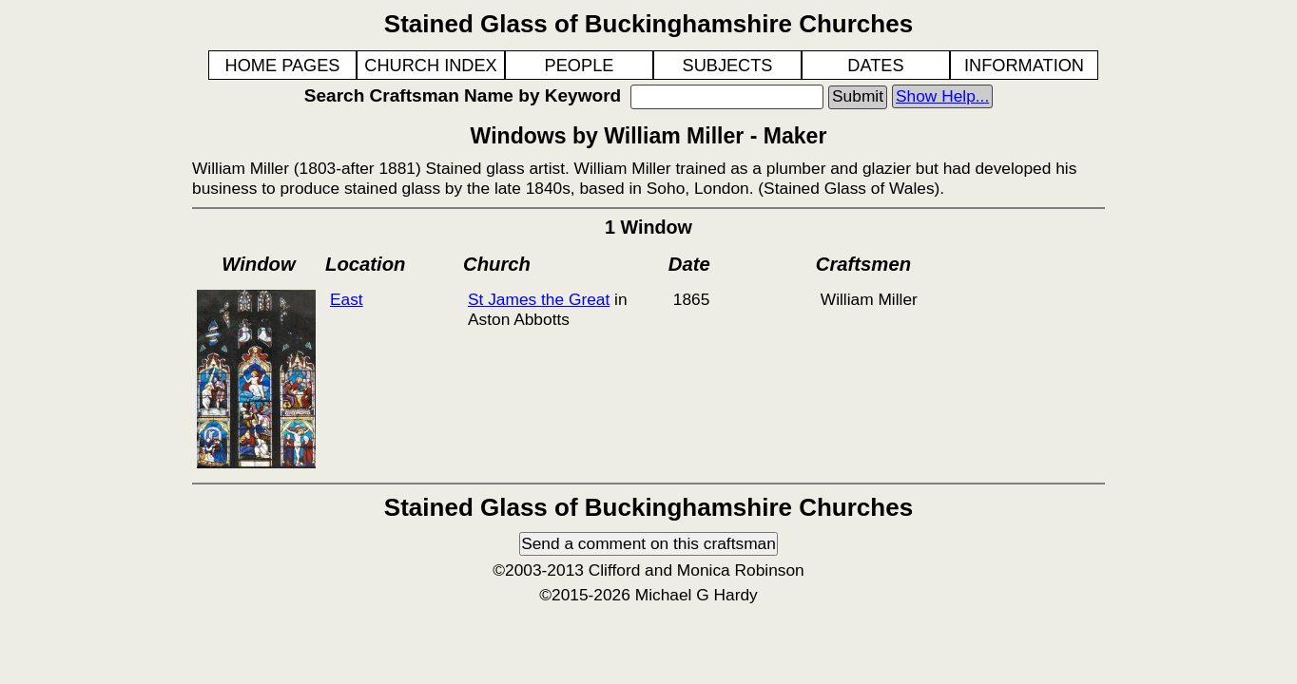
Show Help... (942, 95)
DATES (875, 65)
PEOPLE (579, 65)
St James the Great (539, 299)
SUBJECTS (728, 65)
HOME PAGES (282, 65)
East (346, 299)
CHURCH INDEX (430, 65)
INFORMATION (1024, 65)
